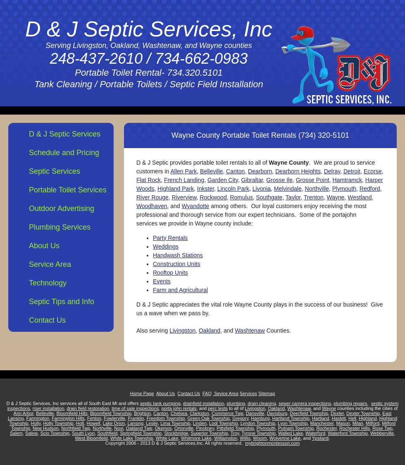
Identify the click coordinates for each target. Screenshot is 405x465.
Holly (36, 423)
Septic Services (54, 171)
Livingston (182, 330)
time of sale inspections (135, 408)
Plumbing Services (60, 227)
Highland (367, 418)
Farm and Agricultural (180, 290)
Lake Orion (114, 423)
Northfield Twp (75, 428)
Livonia (262, 188)
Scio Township (54, 433)
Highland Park (175, 188)
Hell (352, 418)
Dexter (337, 413)
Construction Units (176, 264)
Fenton (94, 418)
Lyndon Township (258, 423)
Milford (372, 423)
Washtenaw (250, 330)
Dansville (255, 413)
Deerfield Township (309, 413)
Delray (332, 171)
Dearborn (260, 171)
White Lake (167, 438)
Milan (358, 423)
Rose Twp (382, 428)
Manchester (322, 423)
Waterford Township (348, 433)
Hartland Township (291, 418)
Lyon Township (292, 423)
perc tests (218, 408)
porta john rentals (179, 408)
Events (162, 281)
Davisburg (277, 413)
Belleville (211, 171)
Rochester (326, 428)
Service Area (50, 264)
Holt (80, 423)
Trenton (314, 197)
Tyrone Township (258, 433)
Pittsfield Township (235, 428)
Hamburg (260, 418)
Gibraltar (252, 180)
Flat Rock (148, 180)
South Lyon (83, 433)
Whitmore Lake (196, 438)
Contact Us (47, 320)
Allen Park (183, 171)
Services (248, 393)
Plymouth (344, 188)
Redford (370, 188)
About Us (44, 246)
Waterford (315, 433)
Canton (235, 171)
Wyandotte (196, 206)
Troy (235, 433)
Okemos (163, 428)
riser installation (48, 408)
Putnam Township (296, 428)
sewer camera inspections (305, 403)
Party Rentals (170, 238)
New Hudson (46, 428)
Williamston (225, 438)
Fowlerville (114, 418)
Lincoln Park (233, 188)
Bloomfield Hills (72, 413)
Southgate (269, 197)
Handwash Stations (178, 255)
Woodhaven (151, 206)
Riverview (184, 197)
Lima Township (175, 423)
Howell (93, 423)
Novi (118, 428)
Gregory (240, 418)
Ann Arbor (23, 413)
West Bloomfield (91, 438)
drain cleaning (262, 403)
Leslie (152, 423)
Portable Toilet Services (68, 190)
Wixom (260, 438)
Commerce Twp (227, 413)
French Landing (184, 180)
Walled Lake (290, 433)
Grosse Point (312, 180)
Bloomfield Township (110, 413)
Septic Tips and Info (61, 301)
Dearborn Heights (298, 171)
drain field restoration (88, 408)
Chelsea (179, 413)
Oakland (209, 330)
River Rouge (152, 197)
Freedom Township (166, 418)
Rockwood (213, 197)
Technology (48, 283)
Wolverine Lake (285, 438)
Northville (317, 188)
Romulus (241, 197)
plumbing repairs (350, 403)
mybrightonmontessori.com (272, 443)
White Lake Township (131, 438)
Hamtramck (347, 180)
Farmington (38, 418)
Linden (200, 423)
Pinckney (205, 428)
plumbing (236, 403)
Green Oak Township (208, 418)
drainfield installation (203, 403)
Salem (16, 433)
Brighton (142, 413)
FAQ (207, 393)
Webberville (382, 433)
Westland (360, 197)
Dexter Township (363, 413)
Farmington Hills (68, 418)
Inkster (205, 188)
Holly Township (58, 423)
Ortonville (183, 428)
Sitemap (266, 393)
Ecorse (373, 171)
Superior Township (209, 433)
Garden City (222, 180)
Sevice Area (225, 393)
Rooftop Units (170, 272)
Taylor (293, 197)
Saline (31, 433)
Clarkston (199, 413)
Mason (343, 423)
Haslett (339, 418)
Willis (245, 438)
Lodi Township (223, 423)
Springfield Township (141, 433)
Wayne (335, 197)
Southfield (107, 433)
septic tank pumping (160, 403)
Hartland (320, 418)
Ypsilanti (320, 438)
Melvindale (288, 188)
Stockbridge (176, 433)
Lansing (136, 423)
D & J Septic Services (64, 134)
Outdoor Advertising (61, 208)
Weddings (166, 246)
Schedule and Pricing (64, 153)
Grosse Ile (279, 180)
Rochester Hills (354, 428)
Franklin (136, 418)
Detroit (351, 171)
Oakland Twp (139, 428)
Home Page (142, 393)
